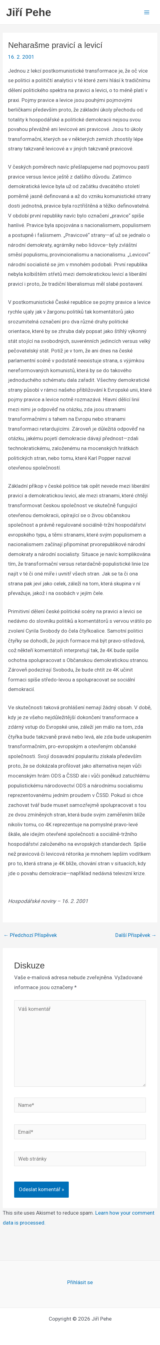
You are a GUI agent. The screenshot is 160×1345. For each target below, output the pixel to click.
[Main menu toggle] (147, 12)
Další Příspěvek (136, 935)
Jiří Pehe (28, 12)
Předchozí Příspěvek (30, 935)
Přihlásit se (80, 1282)
